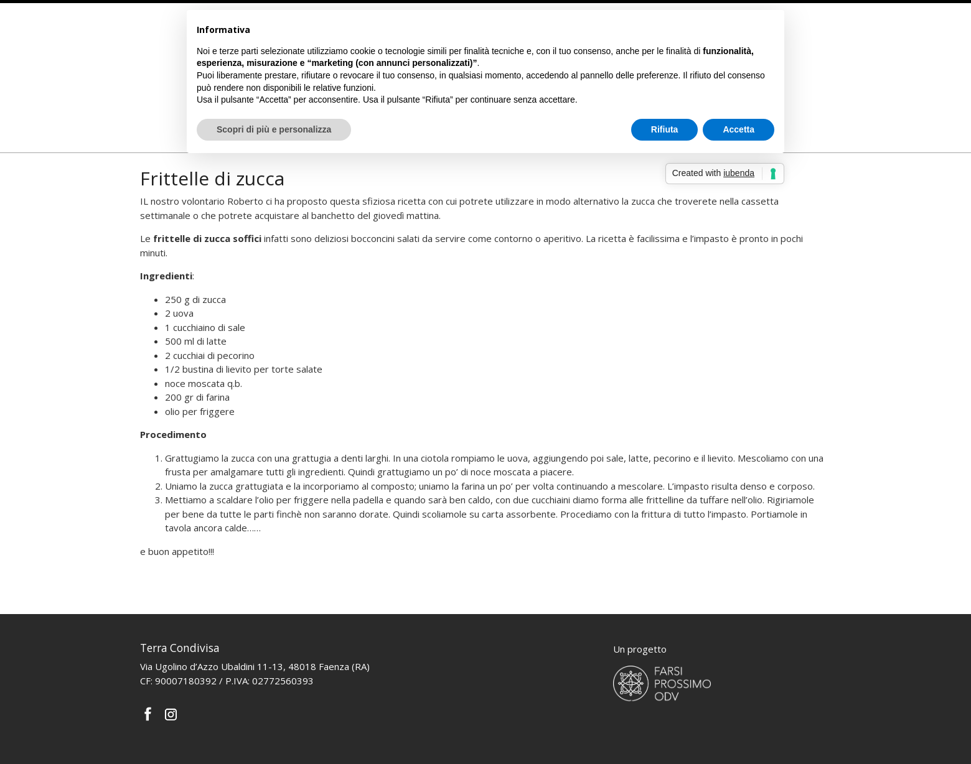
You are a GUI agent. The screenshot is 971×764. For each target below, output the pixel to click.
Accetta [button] (738, 129)
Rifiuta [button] (664, 129)
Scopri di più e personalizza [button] (274, 129)
